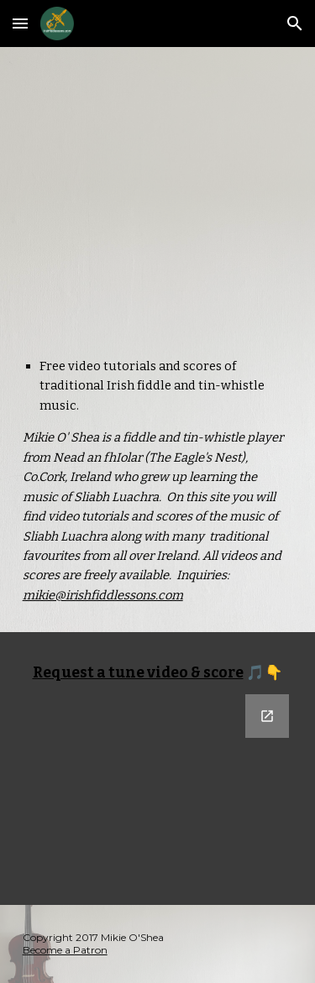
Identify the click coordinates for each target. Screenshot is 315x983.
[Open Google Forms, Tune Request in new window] (267, 716)
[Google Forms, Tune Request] (158, 789)
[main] (158, 481)
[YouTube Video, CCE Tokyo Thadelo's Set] (158, 188)
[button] (20, 23)
